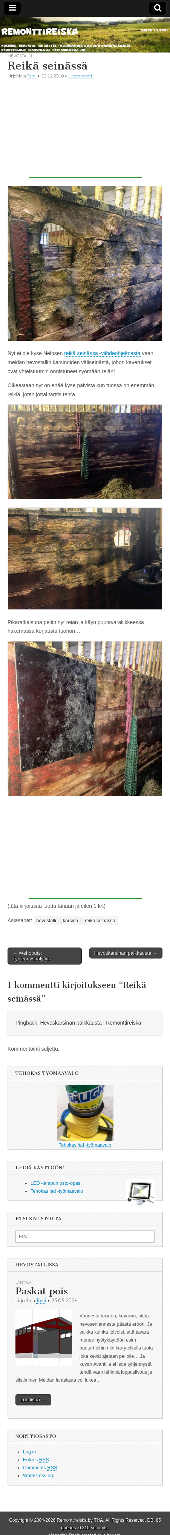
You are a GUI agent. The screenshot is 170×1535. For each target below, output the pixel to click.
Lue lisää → (33, 1399)
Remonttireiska (72, 1520)
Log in (29, 1452)
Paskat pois (41, 1291)
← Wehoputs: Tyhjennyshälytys (31, 956)
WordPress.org (39, 1475)
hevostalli (20, 55)
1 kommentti (80, 76)
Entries (36, 1460)
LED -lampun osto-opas (55, 1183)
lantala (23, 1282)
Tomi (32, 76)
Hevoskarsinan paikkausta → (126, 953)
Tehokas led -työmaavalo (85, 1116)
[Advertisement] (85, 130)
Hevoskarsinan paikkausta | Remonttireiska (90, 1023)
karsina (70, 920)
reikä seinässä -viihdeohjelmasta (102, 353)
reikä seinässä (100, 920)
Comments (40, 1468)
